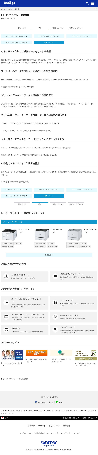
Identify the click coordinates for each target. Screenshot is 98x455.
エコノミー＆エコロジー (81, 36)
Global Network (89, 418)
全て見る (48, 255)
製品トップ (22, 28)
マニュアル (66, 300)
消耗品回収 (15, 328)
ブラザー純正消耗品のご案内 (37, 360)
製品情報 (16, 410)
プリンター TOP (26, 410)
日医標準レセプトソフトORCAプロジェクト (86, 364)
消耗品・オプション (76, 28)
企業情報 (66, 426)
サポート (42, 426)
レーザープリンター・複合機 (10, 9)
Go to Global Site (71, 418)
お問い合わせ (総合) (62, 433)
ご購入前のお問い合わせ (72, 274)
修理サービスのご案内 (69, 315)
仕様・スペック (58, 28)
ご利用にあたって (25, 433)
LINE (59, 402)
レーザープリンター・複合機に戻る (15, 379)
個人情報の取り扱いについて (43, 433)
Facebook (40, 402)
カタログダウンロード (20, 275)
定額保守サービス (67, 327)
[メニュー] (92, 3)
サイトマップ (75, 433)
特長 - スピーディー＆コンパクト (84, 410)
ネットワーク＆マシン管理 (15, 42)
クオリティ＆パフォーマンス (48, 36)
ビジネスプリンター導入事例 (12, 364)
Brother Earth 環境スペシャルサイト (62, 360)
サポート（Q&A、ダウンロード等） (27, 314)
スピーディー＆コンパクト (15, 36)
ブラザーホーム (6, 410)
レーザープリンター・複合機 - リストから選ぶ (47, 410)
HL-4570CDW (67, 410)
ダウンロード (54, 426)
